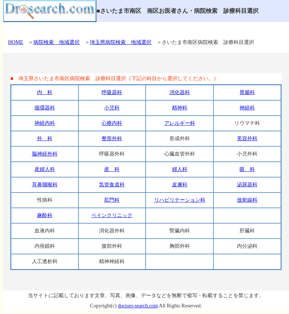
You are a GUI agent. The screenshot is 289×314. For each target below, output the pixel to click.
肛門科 (112, 200)
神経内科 (44, 123)
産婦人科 (44, 169)
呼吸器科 (112, 92)
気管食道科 (112, 184)
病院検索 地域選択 (56, 42)
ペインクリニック (111, 215)
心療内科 (112, 123)
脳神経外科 (45, 154)
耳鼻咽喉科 (45, 184)
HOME (15, 42)
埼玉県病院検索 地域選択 (120, 42)
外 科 (44, 138)
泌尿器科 (247, 184)
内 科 (44, 92)
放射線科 (247, 200)
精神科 (179, 108)
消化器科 (179, 92)
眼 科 (247, 169)
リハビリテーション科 (179, 200)
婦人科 (179, 169)
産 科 (112, 169)
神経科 (247, 108)
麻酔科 (44, 215)
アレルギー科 (179, 123)
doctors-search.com (138, 306)
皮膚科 (179, 184)
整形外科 (112, 138)
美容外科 (247, 138)
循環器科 (44, 108)
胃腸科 (247, 92)
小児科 (112, 108)
